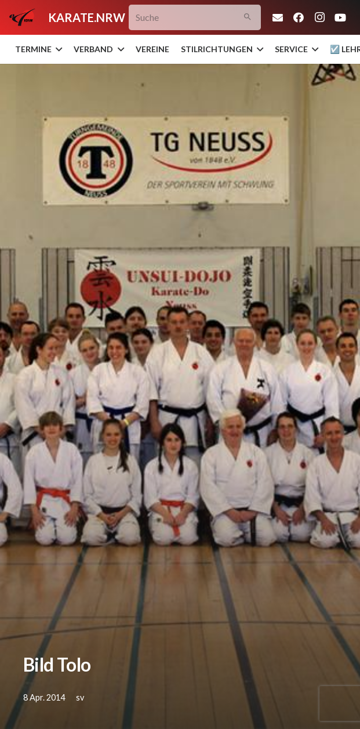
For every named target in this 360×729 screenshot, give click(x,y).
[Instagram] (319, 17)
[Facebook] (298, 17)
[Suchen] (248, 18)
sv (80, 697)
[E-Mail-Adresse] (277, 17)
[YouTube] (340, 17)
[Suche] (195, 18)
